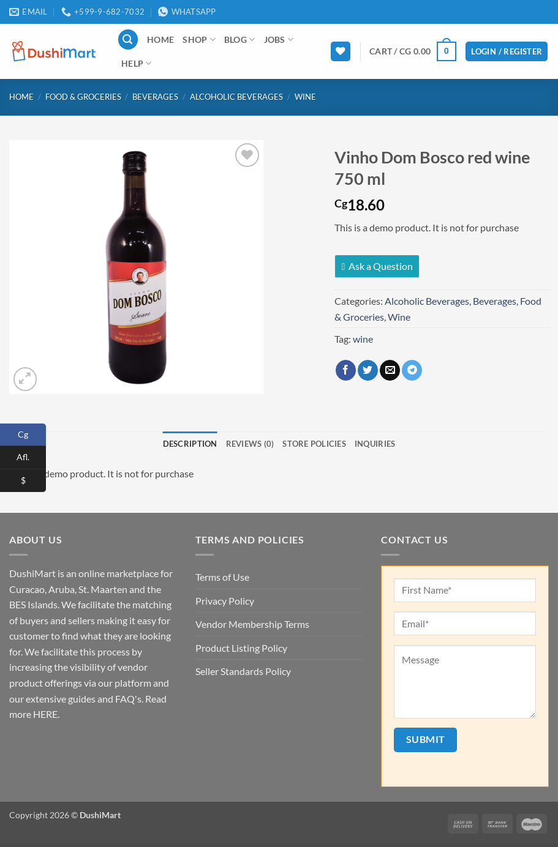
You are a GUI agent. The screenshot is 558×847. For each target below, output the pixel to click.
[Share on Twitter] (368, 370)
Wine (305, 97)
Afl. (31, 457)
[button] (128, 39)
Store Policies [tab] (314, 444)
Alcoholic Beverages (236, 97)
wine (363, 339)
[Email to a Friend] (390, 370)
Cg (32, 435)
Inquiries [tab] (375, 444)
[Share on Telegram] (412, 370)
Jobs (279, 39)
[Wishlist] (340, 52)
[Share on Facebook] (346, 370)
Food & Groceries (83, 97)
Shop (199, 39)
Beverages (155, 97)
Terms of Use (222, 577)
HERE (45, 714)
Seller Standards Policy (243, 671)
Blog (239, 39)
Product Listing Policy (241, 648)
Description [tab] (190, 444)
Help (136, 63)
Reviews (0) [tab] (250, 444)
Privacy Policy (224, 600)
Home (160, 39)
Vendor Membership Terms (252, 624)
